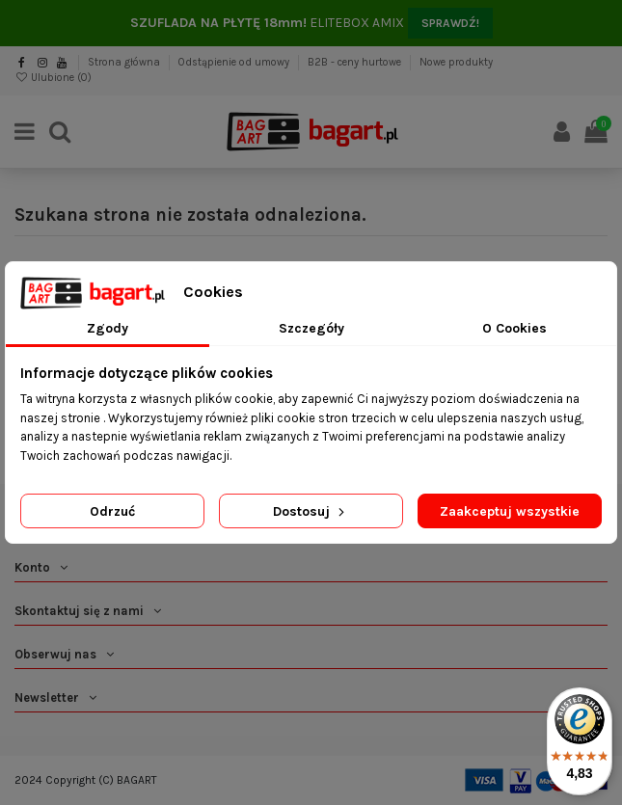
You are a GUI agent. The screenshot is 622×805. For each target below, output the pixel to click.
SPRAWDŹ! (450, 23)
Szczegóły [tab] (311, 328)
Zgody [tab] (107, 328)
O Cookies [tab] (514, 328)
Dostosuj (310, 511)
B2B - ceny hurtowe (356, 62)
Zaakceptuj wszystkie (510, 511)
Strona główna (125, 62)
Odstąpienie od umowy (235, 62)
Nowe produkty (456, 62)
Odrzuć (112, 511)
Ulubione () (53, 77)
